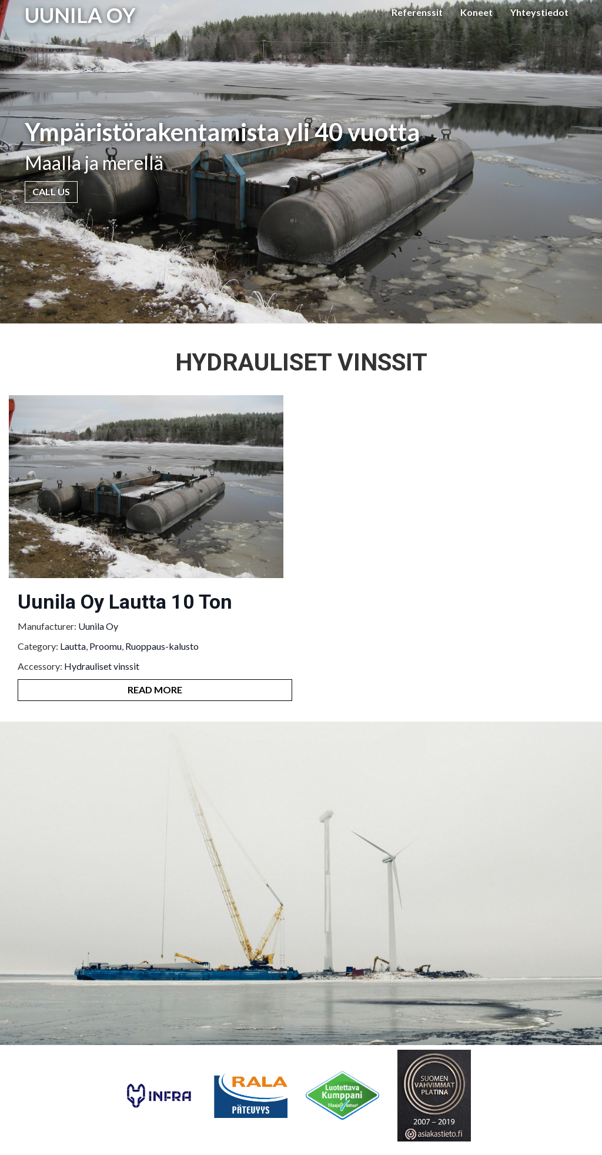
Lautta (73, 646)
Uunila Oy (98, 626)
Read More (155, 689)
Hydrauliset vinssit (101, 666)
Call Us (51, 191)
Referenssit (417, 12)
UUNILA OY (80, 14)
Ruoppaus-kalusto (162, 646)
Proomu (105, 646)
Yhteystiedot (539, 12)
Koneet (476, 12)
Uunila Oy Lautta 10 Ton (125, 601)
